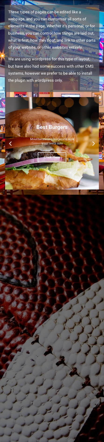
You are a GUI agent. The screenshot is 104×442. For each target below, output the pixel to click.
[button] (10, 143)
